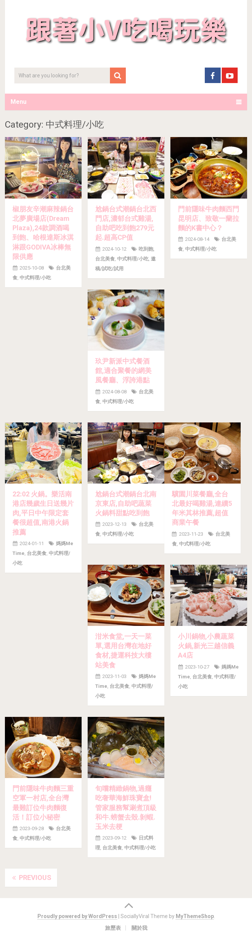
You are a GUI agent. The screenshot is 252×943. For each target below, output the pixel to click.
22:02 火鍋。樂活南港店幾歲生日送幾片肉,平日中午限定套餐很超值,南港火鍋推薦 (43, 513)
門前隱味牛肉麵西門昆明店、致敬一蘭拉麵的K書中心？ (208, 218)
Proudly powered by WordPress (77, 916)
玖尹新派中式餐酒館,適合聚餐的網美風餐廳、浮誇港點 (123, 370)
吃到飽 (146, 249)
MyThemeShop (195, 916)
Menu (18, 101)
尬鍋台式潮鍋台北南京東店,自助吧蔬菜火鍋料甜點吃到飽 (125, 503)
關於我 (139, 928)
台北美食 (105, 259)
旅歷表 (113, 928)
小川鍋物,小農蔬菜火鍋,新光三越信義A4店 (206, 645)
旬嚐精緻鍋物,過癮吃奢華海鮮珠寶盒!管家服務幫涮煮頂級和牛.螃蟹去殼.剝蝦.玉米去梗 (125, 807)
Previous (31, 877)
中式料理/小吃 (35, 277)
